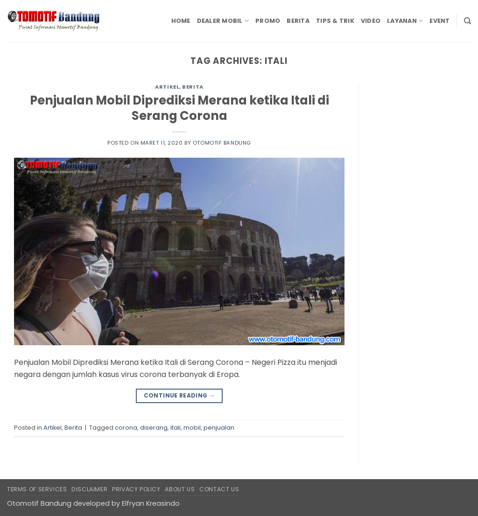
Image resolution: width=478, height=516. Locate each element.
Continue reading (179, 395)
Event (439, 21)
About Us (180, 489)
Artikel (167, 87)
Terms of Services (37, 489)
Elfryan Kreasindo (151, 503)
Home (180, 21)
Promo (267, 21)
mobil (192, 428)
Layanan (405, 20)
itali (175, 428)
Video (370, 21)
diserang (154, 428)
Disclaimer (89, 489)
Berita (298, 21)
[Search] (467, 21)
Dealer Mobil (223, 20)
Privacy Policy (136, 489)
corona (126, 428)
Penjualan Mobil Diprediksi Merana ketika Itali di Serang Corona (179, 108)
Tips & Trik (335, 21)
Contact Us (219, 489)
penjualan (219, 428)
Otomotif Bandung (222, 142)
